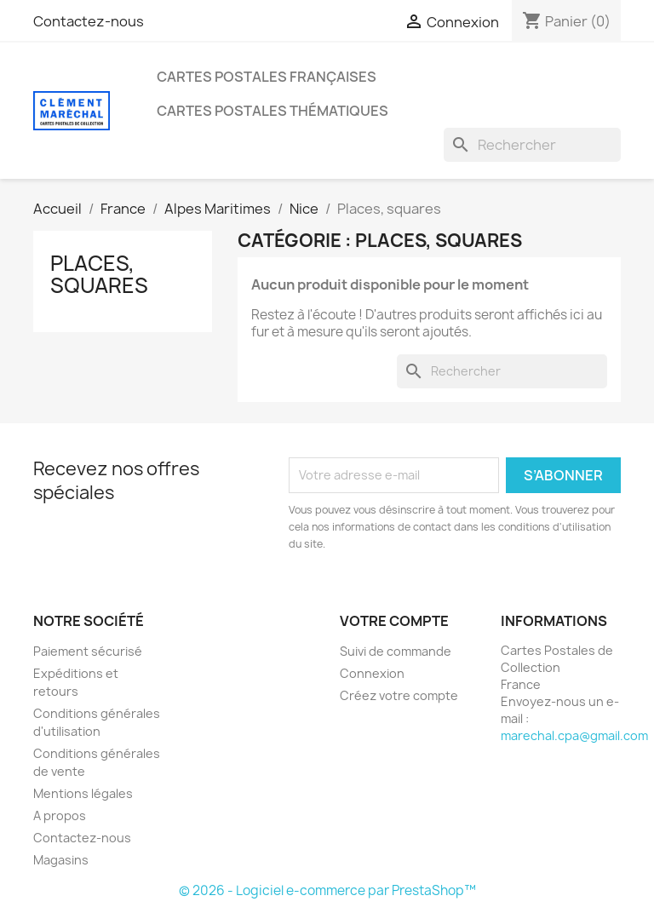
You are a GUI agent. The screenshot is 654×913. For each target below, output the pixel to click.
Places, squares (99, 274)
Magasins (61, 860)
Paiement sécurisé (87, 651)
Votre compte (394, 621)
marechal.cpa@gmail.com (574, 735)
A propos (59, 815)
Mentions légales (83, 793)
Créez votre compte (399, 695)
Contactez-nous (88, 21)
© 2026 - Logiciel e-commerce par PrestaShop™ (327, 890)
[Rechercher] (532, 145)
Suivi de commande (395, 651)
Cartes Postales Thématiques (272, 110)
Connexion (372, 673)
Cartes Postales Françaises (266, 76)
